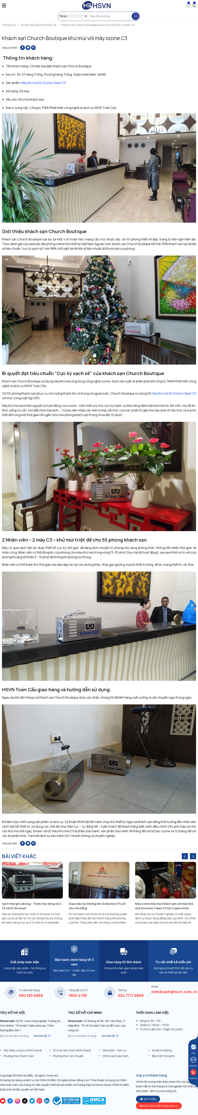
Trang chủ (9, 25)
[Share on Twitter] (28, 47)
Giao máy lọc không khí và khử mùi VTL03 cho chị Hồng (97, 906)
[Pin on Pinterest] (33, 47)
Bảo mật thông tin (163, 1056)
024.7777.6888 (131, 995)
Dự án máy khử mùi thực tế (38, 25)
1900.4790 (77, 995)
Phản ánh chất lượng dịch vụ (159, 1106)
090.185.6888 (31, 995)
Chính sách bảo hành (115, 1056)
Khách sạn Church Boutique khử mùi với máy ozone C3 (97, 25)
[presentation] (185, 856)
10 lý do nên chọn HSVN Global (72, 1050)
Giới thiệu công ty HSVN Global (22, 1050)
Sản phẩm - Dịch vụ (114, 1050)
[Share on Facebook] (22, 47)
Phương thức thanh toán (18, 1056)
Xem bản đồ (42, 1035)
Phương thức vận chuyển (68, 1056)
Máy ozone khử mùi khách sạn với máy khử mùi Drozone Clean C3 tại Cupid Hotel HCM (164, 906)
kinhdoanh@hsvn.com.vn (174, 991)
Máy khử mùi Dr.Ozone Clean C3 (43, 83)
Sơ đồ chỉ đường (162, 1050)
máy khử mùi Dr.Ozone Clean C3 (173, 393)
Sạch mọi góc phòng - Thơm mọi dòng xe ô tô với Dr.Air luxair (31, 906)
